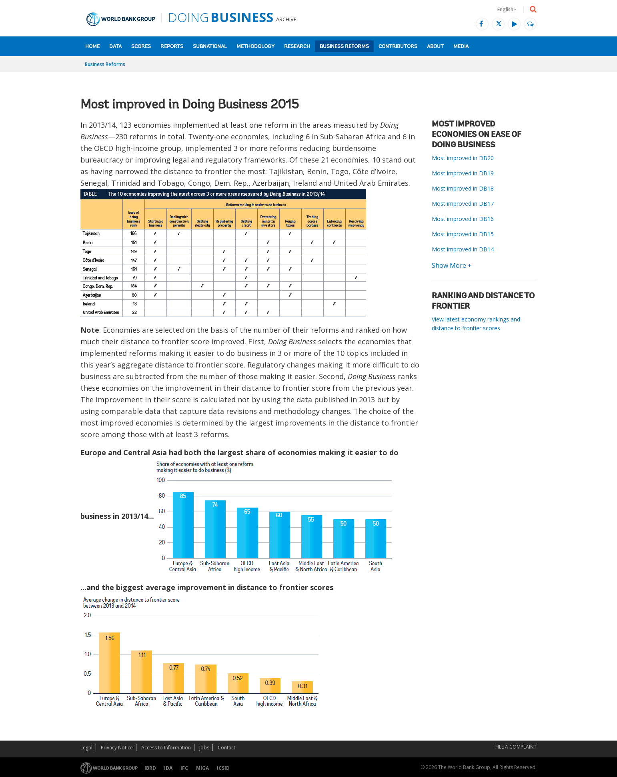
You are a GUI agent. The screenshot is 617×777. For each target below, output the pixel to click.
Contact (226, 747)
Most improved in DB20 (463, 158)
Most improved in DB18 (463, 188)
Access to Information (166, 747)
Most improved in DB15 (463, 234)
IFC (184, 768)
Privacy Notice (117, 747)
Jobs (204, 747)
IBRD (150, 768)
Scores (141, 46)
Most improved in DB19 (463, 173)
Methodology (255, 46)
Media (461, 46)
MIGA (202, 768)
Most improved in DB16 (463, 219)
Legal (86, 747)
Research (297, 46)
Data (115, 46)
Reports (171, 46)
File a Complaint (516, 746)
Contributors (398, 46)
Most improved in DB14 (463, 249)
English (507, 9)
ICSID (223, 768)
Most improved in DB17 (463, 203)
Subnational (210, 46)
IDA (168, 768)
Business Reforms (344, 46)
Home (92, 46)
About (435, 46)
